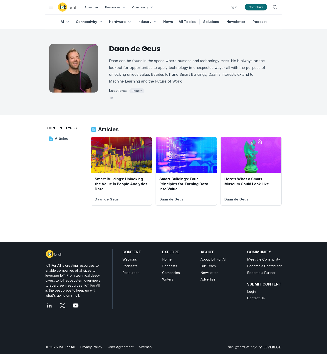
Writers (167, 279)
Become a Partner (261, 273)
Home (167, 259)
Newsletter (235, 22)
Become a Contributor (264, 266)
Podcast (260, 22)
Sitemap (145, 347)
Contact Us (256, 298)
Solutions (211, 22)
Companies (171, 273)
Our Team (208, 266)
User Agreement (121, 347)
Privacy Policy (91, 347)
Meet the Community (263, 259)
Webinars (129, 259)
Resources (130, 273)
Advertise (91, 7)
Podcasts (129, 266)
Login (251, 291)
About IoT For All (213, 259)
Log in (233, 7)
